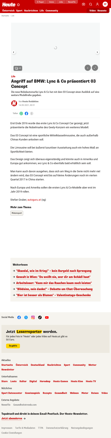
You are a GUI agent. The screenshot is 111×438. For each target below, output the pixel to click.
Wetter (92, 365)
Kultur (23, 381)
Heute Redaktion (30, 101)
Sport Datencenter (11, 393)
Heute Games (60, 381)
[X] (26, 317)
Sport (19, 10)
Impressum (6, 427)
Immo (51, 2)
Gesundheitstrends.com (25, 404)
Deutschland (37, 365)
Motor (85, 393)
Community (52, 10)
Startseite (5, 16)
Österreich (8, 10)
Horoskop (45, 381)
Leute (13, 381)
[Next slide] (97, 52)
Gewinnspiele (32, 393)
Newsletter (7, 369)
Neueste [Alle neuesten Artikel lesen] (102, 10)
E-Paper (40, 2)
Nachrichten (31, 10)
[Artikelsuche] (90, 4)
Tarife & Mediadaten (25, 427)
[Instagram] (33, 317)
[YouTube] (47, 317)
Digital (33, 381)
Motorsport (17, 213)
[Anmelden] (97, 4)
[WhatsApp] (21, 113)
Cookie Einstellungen (11, 432)
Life (42, 10)
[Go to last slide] (14, 52)
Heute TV (91, 381)
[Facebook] (26, 113)
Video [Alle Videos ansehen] (92, 10)
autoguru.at (34, 199)
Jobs (61, 2)
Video (104, 393)
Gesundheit (61, 393)
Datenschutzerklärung (57, 427)
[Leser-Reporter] (83, 4)
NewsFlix (71, 2)
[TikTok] (40, 317)
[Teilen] (31, 113)
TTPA (40, 427)
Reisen (95, 393)
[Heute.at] (8, 4)
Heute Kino (77, 381)
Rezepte (47, 393)
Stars (4, 381)
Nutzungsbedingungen (82, 427)
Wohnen (74, 393)
